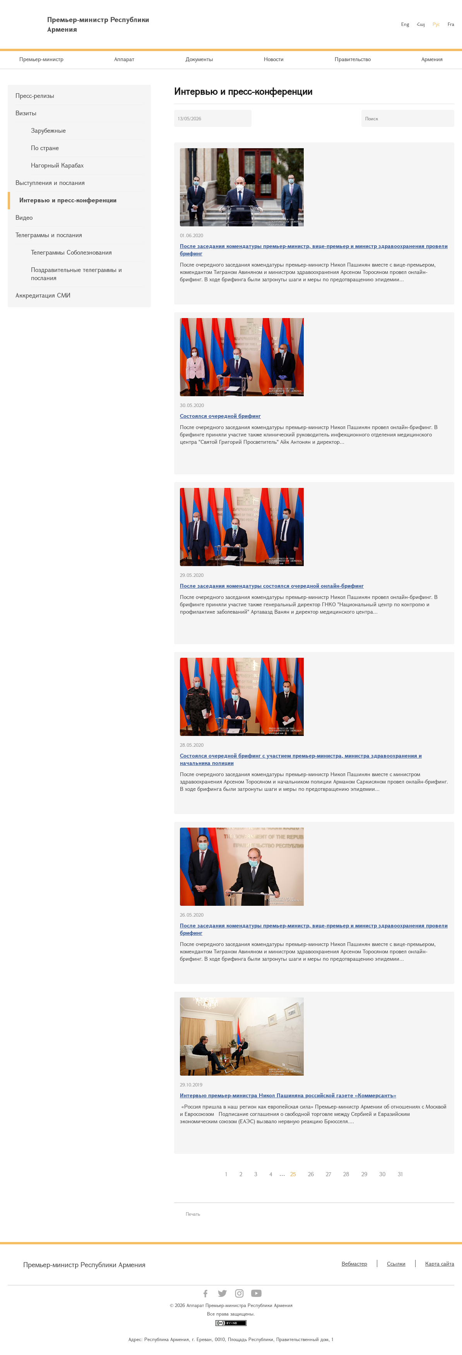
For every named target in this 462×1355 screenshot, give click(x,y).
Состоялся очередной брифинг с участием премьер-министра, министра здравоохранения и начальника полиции (301, 759)
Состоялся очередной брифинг (220, 415)
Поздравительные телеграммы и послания (76, 273)
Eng (405, 24)
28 (346, 1174)
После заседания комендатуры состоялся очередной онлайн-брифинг (272, 585)
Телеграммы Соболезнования (71, 252)
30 (382, 1174)
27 (328, 1174)
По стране (45, 148)
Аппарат (124, 59)
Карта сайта (439, 1263)
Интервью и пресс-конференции (67, 200)
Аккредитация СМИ (42, 295)
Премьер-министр (41, 59)
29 (364, 1174)
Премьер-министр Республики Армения (84, 1264)
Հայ (421, 24)
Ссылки (396, 1263)
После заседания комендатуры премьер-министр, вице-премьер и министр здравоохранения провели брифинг (314, 249)
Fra (451, 24)
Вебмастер (354, 1263)
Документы (199, 59)
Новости (274, 59)
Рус (436, 24)
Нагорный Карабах (57, 165)
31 (400, 1174)
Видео (24, 217)
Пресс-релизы (34, 95)
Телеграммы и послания (48, 235)
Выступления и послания (50, 182)
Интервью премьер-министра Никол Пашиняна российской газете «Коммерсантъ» (288, 1095)
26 (311, 1174)
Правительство (353, 59)
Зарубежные (48, 130)
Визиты (25, 113)
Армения (432, 59)
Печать (193, 1214)
